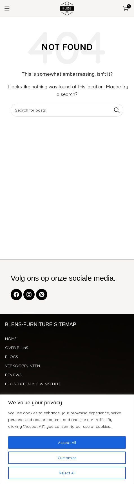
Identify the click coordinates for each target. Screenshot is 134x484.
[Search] (67, 110)
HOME (11, 338)
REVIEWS (13, 374)
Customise (67, 457)
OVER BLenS (16, 347)
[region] (67, 439)
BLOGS (11, 356)
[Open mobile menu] (7, 8)
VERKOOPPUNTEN (22, 365)
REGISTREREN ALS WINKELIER (32, 383)
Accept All (67, 442)
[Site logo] (67, 8)
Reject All (67, 473)
